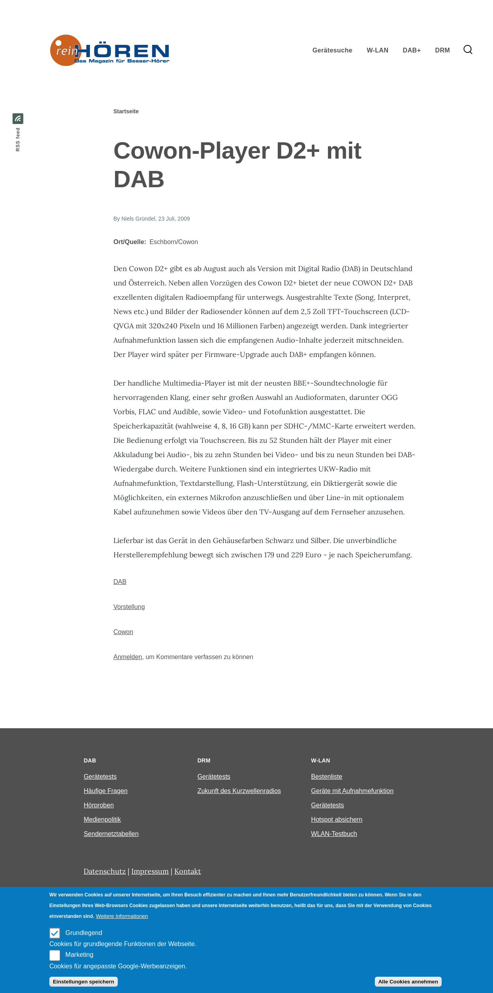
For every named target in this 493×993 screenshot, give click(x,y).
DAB (120, 581)
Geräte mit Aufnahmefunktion (352, 790)
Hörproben (99, 805)
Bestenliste (326, 776)
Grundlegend (83, 932)
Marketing (79, 954)
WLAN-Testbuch (334, 833)
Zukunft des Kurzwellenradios (239, 790)
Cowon (123, 631)
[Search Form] (468, 50)
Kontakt (187, 871)
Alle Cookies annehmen (408, 982)
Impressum (150, 871)
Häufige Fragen (105, 790)
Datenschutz (105, 871)
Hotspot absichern (336, 819)
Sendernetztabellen (111, 833)
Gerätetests (100, 776)
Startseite (126, 111)
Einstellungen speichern (83, 982)
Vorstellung (129, 606)
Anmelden (127, 657)
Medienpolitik (102, 819)
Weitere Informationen (122, 916)
